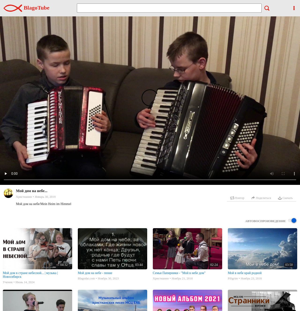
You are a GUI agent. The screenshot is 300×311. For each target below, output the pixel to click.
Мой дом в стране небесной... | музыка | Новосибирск (30, 274)
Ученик (8, 282)
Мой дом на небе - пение (95, 273)
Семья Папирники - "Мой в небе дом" (179, 273)
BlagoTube (26, 8)
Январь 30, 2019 (45, 196)
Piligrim (233, 278)
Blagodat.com (86, 278)
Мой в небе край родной (245, 273)
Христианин (24, 196)
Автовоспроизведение (270, 221)
